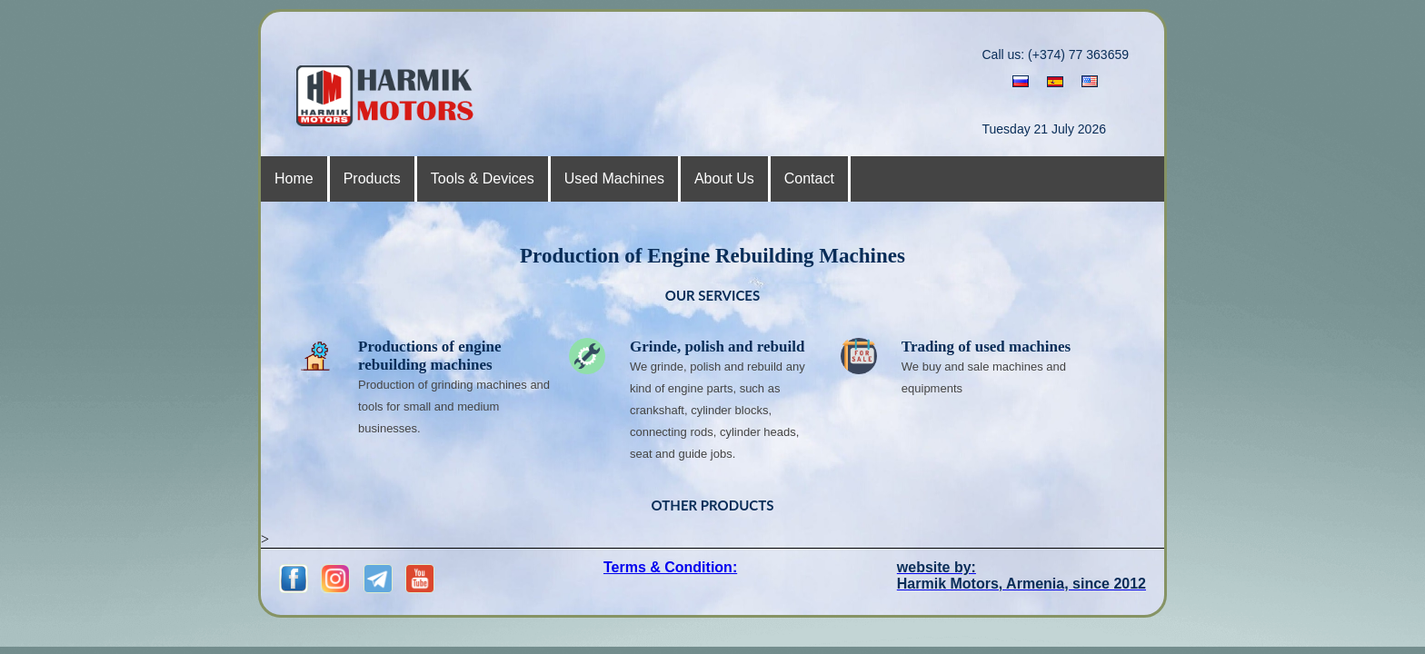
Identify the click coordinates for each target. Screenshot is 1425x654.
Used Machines (614, 178)
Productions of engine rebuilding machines (429, 355)
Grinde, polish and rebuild (717, 346)
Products (372, 178)
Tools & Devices (482, 178)
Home (294, 178)
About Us (724, 178)
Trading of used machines (986, 346)
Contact (809, 178)
